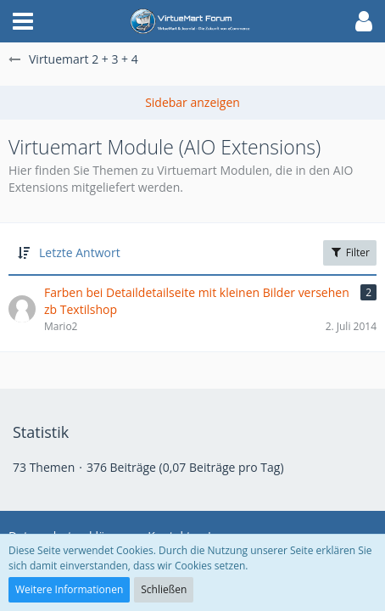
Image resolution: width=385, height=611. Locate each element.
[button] (22, 21)
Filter (350, 252)
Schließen (164, 589)
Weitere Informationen (69, 589)
